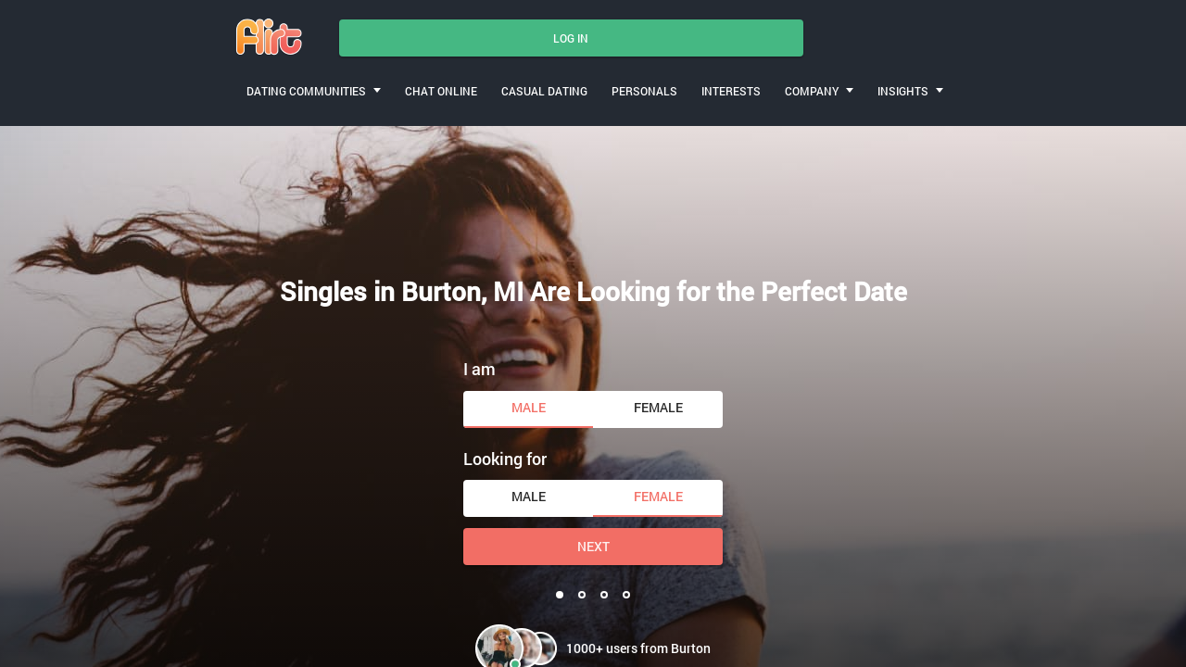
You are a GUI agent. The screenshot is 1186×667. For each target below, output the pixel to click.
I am (479, 369)
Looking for (505, 458)
